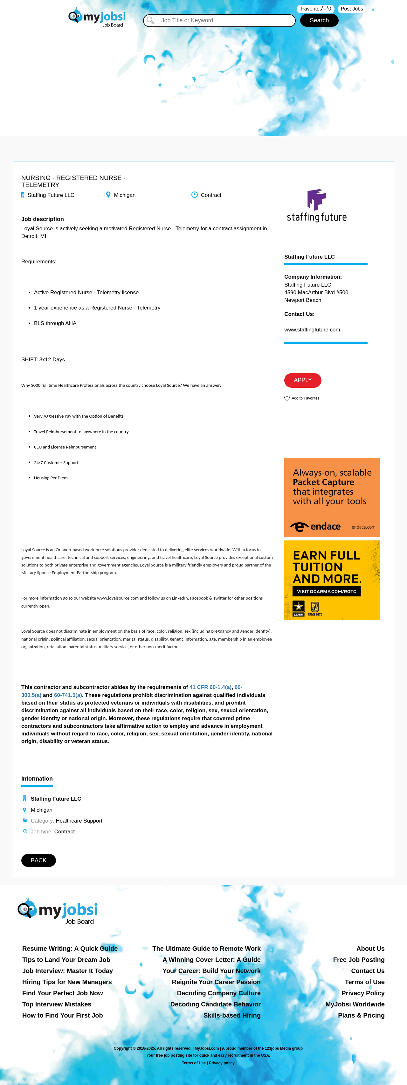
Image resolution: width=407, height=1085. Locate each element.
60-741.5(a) (68, 695)
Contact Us (368, 970)
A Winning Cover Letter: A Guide (211, 959)
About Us (370, 948)
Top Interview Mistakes (56, 1004)
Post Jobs (352, 8)
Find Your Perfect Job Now (62, 993)
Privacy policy (222, 1063)
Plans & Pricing (361, 1015)
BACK (38, 860)
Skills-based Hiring (232, 1015)
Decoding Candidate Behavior (215, 1004)
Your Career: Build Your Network (211, 970)
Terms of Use (365, 981)
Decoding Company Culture (219, 993)
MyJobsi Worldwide (355, 1004)
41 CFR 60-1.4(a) (210, 687)
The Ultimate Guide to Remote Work (206, 948)
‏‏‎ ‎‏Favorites (315, 9)
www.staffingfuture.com (312, 330)
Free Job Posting (359, 959)
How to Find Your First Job (62, 1015)
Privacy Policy (363, 993)
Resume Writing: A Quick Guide (70, 948)
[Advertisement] (203, 75)
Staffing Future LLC (309, 257)
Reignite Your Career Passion (216, 981)
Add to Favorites (305, 398)
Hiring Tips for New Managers (67, 981)
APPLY (303, 380)
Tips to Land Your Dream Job (66, 959)
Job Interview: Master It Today (67, 970)
